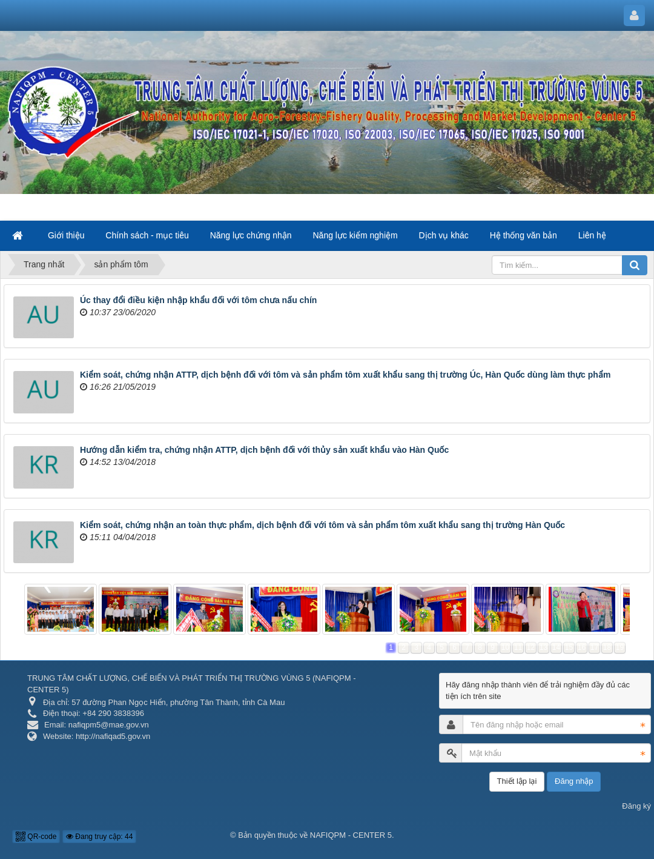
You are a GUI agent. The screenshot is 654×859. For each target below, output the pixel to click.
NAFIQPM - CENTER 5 (351, 835)
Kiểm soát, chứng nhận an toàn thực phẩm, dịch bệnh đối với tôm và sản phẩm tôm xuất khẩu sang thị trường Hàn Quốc (322, 525)
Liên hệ (592, 235)
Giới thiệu (66, 235)
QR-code (36, 836)
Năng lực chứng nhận (251, 235)
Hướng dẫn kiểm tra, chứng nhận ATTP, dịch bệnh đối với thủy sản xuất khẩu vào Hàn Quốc (264, 450)
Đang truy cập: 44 (99, 836)
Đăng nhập (574, 781)
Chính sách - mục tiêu (146, 235)
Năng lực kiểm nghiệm (355, 235)
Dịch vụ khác (444, 235)
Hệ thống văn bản (523, 235)
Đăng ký (636, 806)
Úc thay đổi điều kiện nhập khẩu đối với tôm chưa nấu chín (198, 300)
